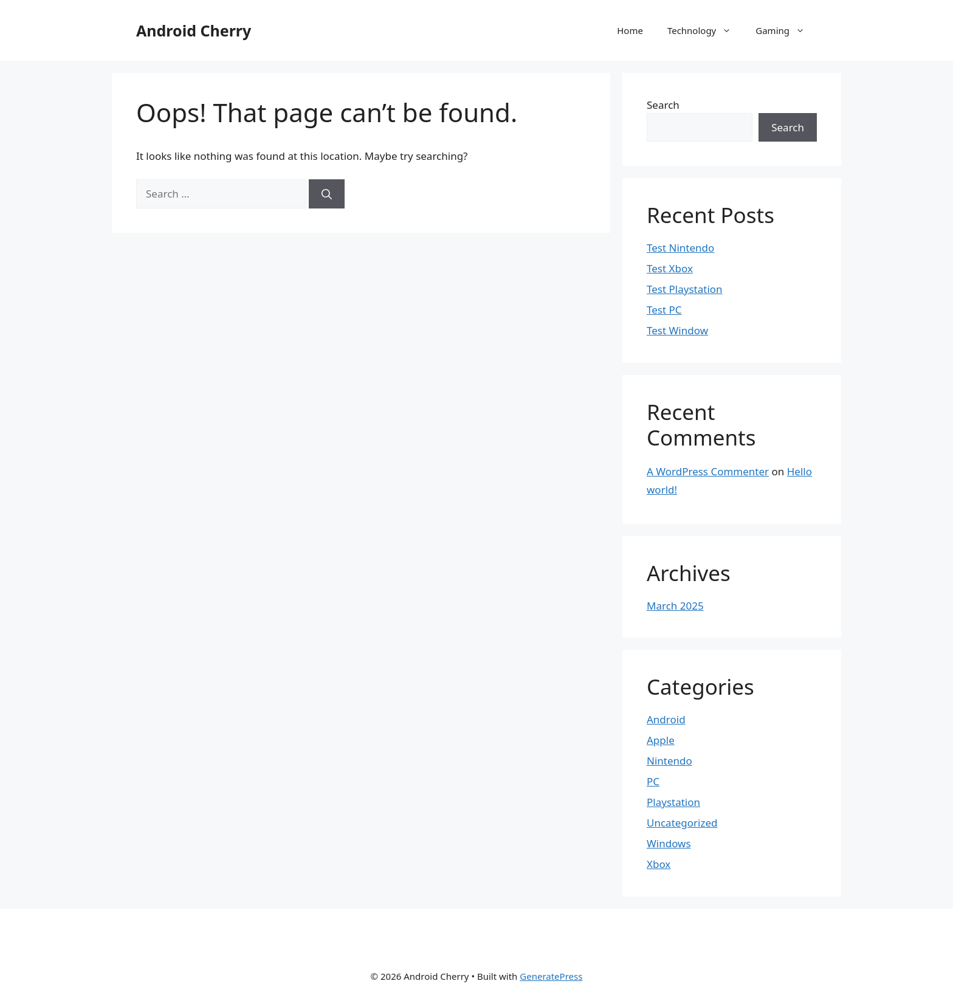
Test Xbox (670, 268)
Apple (661, 740)
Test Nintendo (680, 248)
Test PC (664, 310)
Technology (705, 30)
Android (666, 719)
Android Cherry (193, 30)
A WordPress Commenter (708, 471)
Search (663, 105)
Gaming (786, 30)
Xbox (658, 864)
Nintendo (669, 761)
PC (653, 781)
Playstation (673, 802)
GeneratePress (551, 976)
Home (630, 30)
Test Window (677, 330)
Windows (669, 843)
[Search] (327, 193)
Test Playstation (685, 289)
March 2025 (675, 606)
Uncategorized (682, 823)
